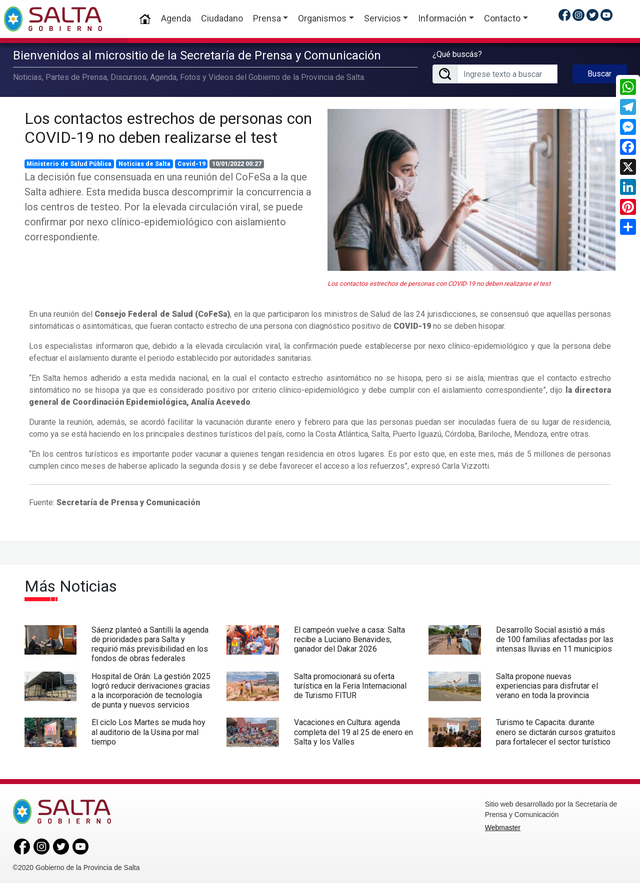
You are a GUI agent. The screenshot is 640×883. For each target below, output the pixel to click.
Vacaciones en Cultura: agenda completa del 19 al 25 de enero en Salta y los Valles (353, 730)
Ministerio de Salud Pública (69, 161)
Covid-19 (192, 161)
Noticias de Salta (144, 161)
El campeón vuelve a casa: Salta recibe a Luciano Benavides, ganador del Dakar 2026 (349, 637)
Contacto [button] (502, 18)
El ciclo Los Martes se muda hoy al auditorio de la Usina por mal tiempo (149, 730)
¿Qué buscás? (457, 53)
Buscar (600, 72)
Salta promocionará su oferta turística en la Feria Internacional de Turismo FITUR (350, 683)
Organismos (322, 18)
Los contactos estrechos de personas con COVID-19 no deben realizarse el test (168, 125)
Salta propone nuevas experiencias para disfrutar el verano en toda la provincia (547, 683)
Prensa (267, 18)
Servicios (382, 18)
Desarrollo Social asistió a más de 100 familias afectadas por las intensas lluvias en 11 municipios (555, 637)
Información (442, 18)
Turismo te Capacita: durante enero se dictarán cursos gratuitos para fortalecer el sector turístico (556, 730)
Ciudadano (222, 18)
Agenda (176, 18)
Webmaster (502, 826)
